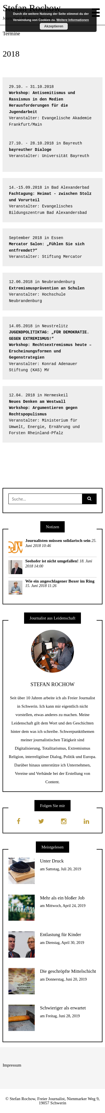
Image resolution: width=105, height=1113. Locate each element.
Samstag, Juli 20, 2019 (63, 869)
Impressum (12, 1065)
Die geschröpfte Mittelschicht (68, 971)
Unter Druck (52, 861)
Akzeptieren (53, 26)
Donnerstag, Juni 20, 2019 (66, 979)
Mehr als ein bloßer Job (62, 898)
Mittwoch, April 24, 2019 (65, 906)
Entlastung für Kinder (60, 934)
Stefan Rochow (31, 8)
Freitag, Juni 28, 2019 (63, 1016)
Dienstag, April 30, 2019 (65, 943)
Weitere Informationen (73, 20)
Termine (11, 33)
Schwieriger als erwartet (63, 1008)
